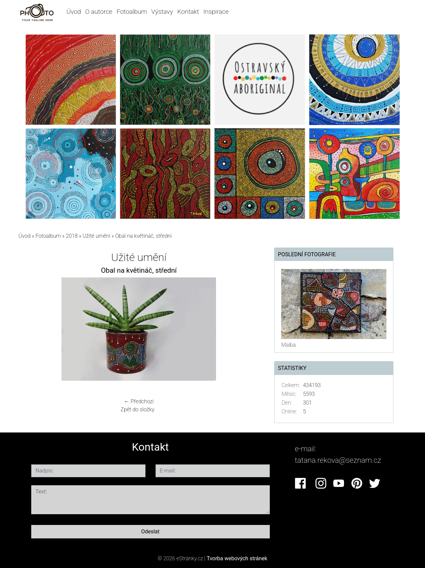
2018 (72, 236)
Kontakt (188, 11)
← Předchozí (139, 401)
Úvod (74, 11)
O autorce (99, 11)
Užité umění (96, 236)
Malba (288, 345)
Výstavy (162, 11)
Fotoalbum (132, 11)
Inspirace (216, 11)
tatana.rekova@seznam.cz (338, 460)
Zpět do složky (137, 409)
